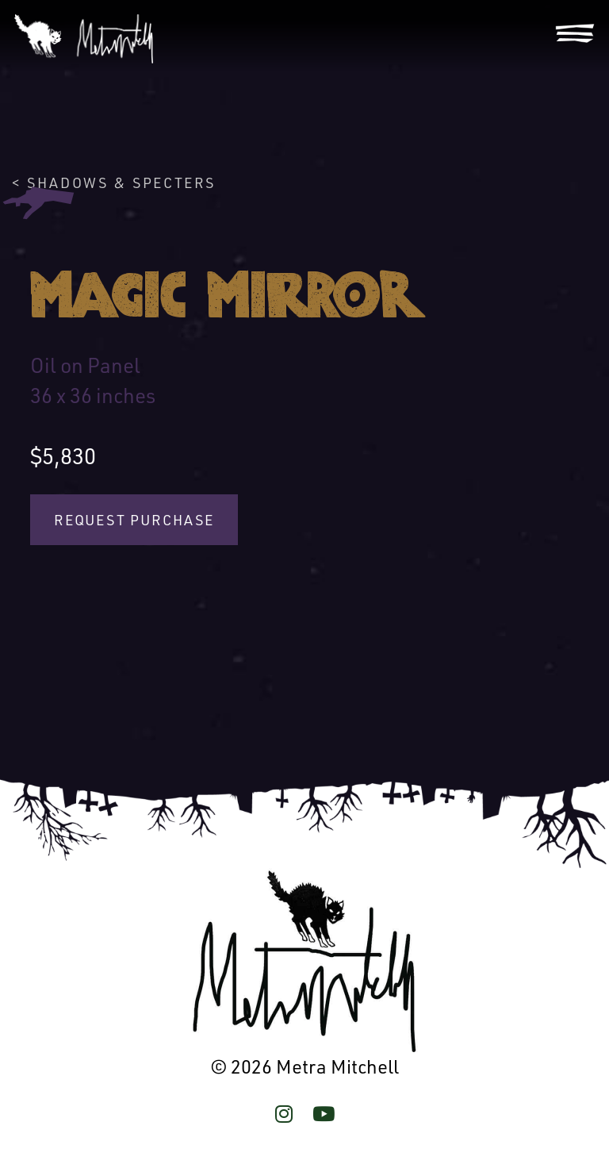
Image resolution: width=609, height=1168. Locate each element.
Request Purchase (134, 519)
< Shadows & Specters (114, 182)
